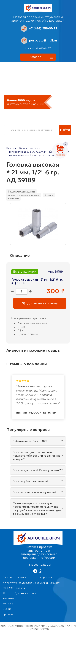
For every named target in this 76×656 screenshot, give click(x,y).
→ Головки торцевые (29, 148)
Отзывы (49, 195)
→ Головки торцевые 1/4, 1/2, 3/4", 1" (26, 151)
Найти (65, 130)
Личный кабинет (38, 48)
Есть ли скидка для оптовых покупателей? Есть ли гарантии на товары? (37, 455)
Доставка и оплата (26, 593)
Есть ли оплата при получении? (34, 492)
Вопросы (13, 198)
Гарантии (20, 588)
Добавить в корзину (40, 303)
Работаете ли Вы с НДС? (30, 441)
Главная (11, 148)
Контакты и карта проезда (8, 609)
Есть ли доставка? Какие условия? (37, 470)
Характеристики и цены (21, 191)
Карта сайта (47, 577)
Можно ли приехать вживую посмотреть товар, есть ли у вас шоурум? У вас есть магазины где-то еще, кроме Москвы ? (37, 508)
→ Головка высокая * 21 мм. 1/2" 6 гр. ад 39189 (32, 155)
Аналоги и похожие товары (23, 195)
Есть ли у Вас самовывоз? (30, 481)
